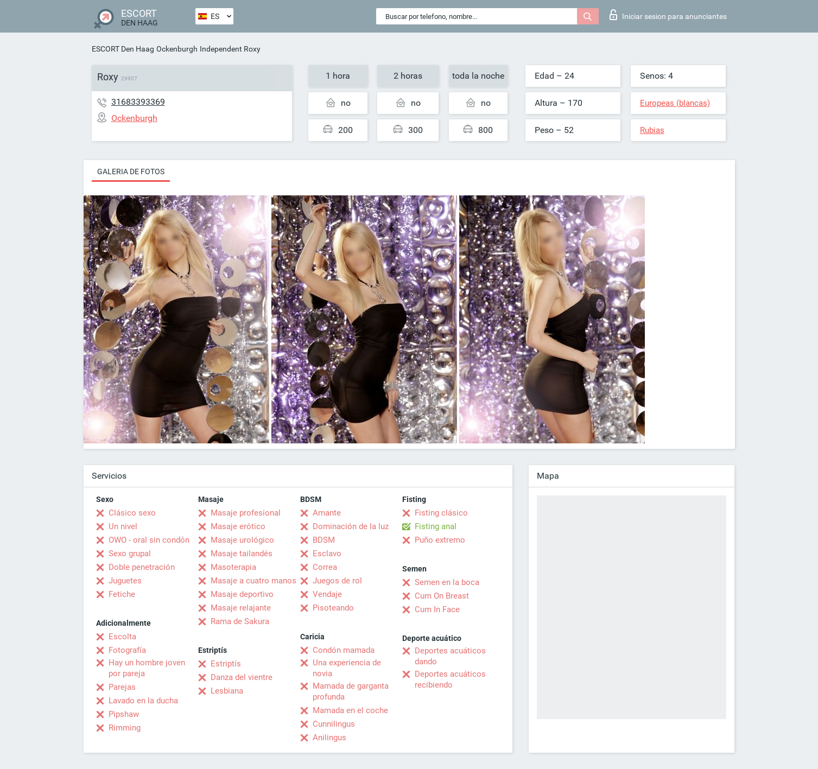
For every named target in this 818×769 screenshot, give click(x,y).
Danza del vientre (241, 677)
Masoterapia (233, 567)
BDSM (324, 540)
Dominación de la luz (351, 526)
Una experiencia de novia (347, 668)
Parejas (122, 687)
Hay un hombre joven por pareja (147, 668)
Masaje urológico (242, 540)
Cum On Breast (442, 596)
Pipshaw (124, 714)
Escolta (122, 636)
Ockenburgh (177, 49)
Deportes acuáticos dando (450, 656)
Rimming (125, 728)
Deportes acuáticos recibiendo (450, 679)
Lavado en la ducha (143, 701)
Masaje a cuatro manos (253, 581)
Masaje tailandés (241, 553)
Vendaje (327, 594)
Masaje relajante (241, 608)
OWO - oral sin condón (149, 540)
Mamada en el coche (350, 710)
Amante (327, 513)
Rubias (652, 130)
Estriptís (226, 664)
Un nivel (123, 526)
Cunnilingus (334, 724)
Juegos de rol (337, 581)
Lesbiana (227, 691)
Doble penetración (142, 567)
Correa (325, 567)
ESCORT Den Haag (123, 49)
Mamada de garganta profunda (351, 691)
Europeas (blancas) (675, 103)
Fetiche (122, 594)
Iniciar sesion (668, 15)
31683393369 (138, 102)
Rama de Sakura (240, 621)
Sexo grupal (130, 553)
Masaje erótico (238, 526)
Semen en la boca (447, 582)
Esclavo (327, 553)
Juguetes (125, 581)
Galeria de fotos (130, 171)
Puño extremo (440, 540)
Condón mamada (344, 650)
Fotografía (127, 650)
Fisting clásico (441, 513)
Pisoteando (333, 608)
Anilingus (329, 737)
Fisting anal (435, 526)
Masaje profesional (246, 513)
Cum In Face (437, 609)
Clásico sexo (132, 513)
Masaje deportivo (242, 594)
